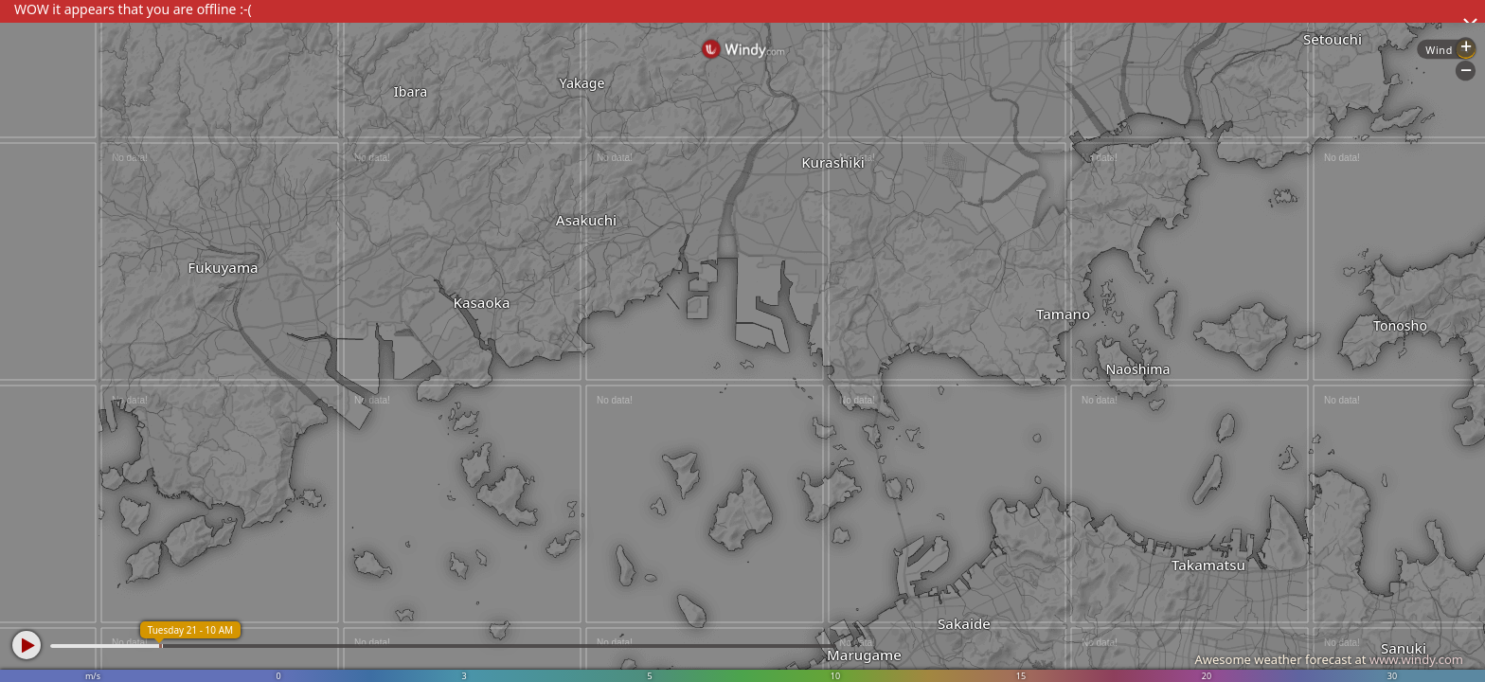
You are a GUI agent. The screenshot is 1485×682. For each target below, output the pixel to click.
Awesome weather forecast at (1328, 659)
